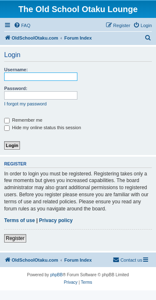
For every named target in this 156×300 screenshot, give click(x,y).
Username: (16, 69)
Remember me (23, 120)
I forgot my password (25, 103)
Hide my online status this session (42, 127)
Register (15, 238)
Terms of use (19, 220)
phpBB (56, 274)
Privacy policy (56, 220)
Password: (15, 88)
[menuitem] (22, 25)
